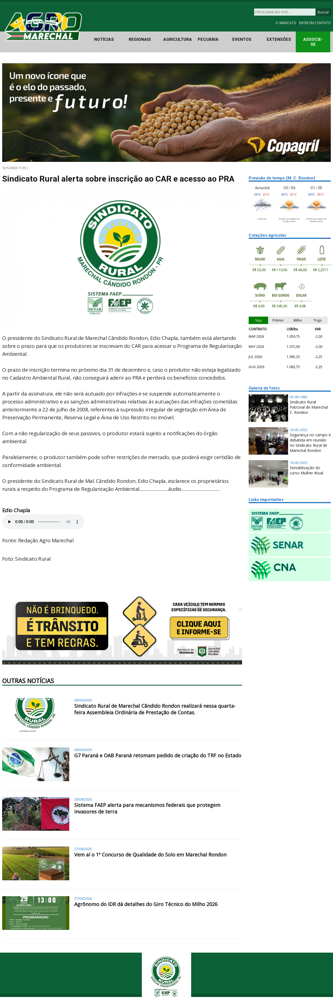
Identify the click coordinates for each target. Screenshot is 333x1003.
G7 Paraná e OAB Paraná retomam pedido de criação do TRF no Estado (157, 755)
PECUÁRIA (208, 39)
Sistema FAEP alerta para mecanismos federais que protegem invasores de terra (147, 808)
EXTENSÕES (279, 39)
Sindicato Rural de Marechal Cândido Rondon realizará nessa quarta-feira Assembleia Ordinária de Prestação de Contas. (155, 709)
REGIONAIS (140, 39)
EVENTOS (241, 39)
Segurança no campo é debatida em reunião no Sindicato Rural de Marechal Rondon (310, 442)
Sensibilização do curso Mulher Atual (306, 470)
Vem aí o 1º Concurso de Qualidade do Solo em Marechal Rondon (150, 854)
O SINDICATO (286, 23)
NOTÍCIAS (104, 39)
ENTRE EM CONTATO (315, 23)
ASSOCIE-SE (313, 42)
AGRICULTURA (177, 39)
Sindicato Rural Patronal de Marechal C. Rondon (309, 407)
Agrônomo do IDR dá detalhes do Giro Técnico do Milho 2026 (145, 904)
